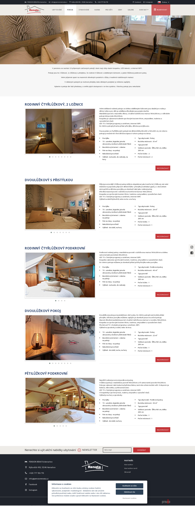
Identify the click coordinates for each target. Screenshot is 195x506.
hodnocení (36, 504)
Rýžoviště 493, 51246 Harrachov (42, 465)
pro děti (111, 9)
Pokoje (75, 9)
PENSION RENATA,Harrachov (11, 504)
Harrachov (128, 462)
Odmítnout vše (129, 492)
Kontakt (145, 9)
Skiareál (127, 470)
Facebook (137, 2)
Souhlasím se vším (129, 486)
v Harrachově (27, 504)
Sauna (100, 9)
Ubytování (62, 9)
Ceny (122, 9)
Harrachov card (130, 466)
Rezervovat (161, 9)
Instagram (148, 2)
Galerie (132, 9)
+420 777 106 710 (102, 2)
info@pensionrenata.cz (58, 2)
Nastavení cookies (129, 498)
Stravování (88, 9)
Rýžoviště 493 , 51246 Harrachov (81, 2)
